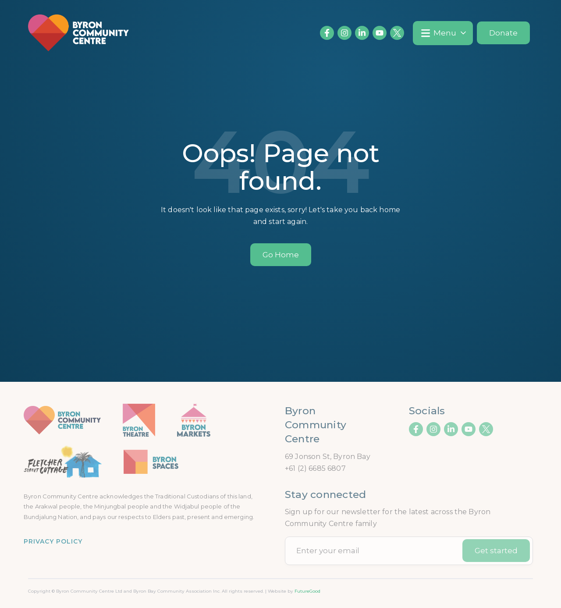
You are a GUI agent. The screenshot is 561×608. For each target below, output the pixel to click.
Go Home (281, 254)
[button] (443, 33)
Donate (503, 32)
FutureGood (307, 591)
